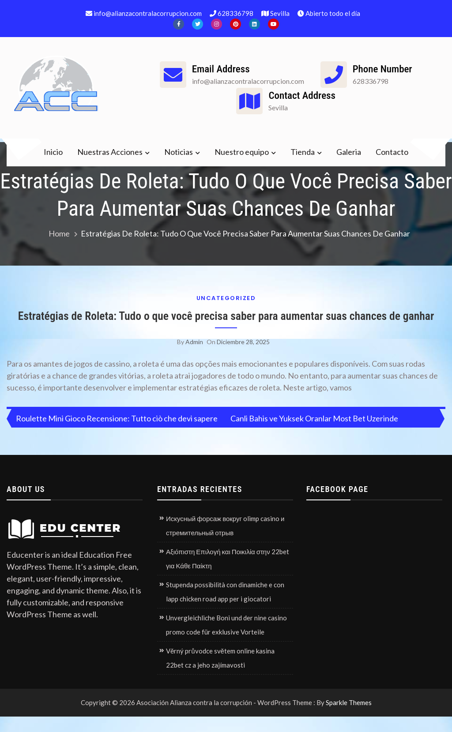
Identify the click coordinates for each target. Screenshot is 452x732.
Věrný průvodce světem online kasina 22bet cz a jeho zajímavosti (220, 674)
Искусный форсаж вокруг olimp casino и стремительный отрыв (225, 541)
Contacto (392, 152)
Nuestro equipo (242, 152)
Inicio (53, 152)
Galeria (348, 152)
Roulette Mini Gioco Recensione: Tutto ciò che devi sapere (117, 434)
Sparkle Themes (349, 718)
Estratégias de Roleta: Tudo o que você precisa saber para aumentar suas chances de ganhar (226, 324)
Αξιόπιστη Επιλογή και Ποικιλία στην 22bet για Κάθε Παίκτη (227, 574)
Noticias (178, 152)
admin (194, 357)
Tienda (302, 152)
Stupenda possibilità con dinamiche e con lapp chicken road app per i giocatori (225, 608)
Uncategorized (226, 298)
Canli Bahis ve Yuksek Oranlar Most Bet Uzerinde (314, 434)
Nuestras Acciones (110, 152)
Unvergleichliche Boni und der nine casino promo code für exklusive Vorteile (226, 641)
